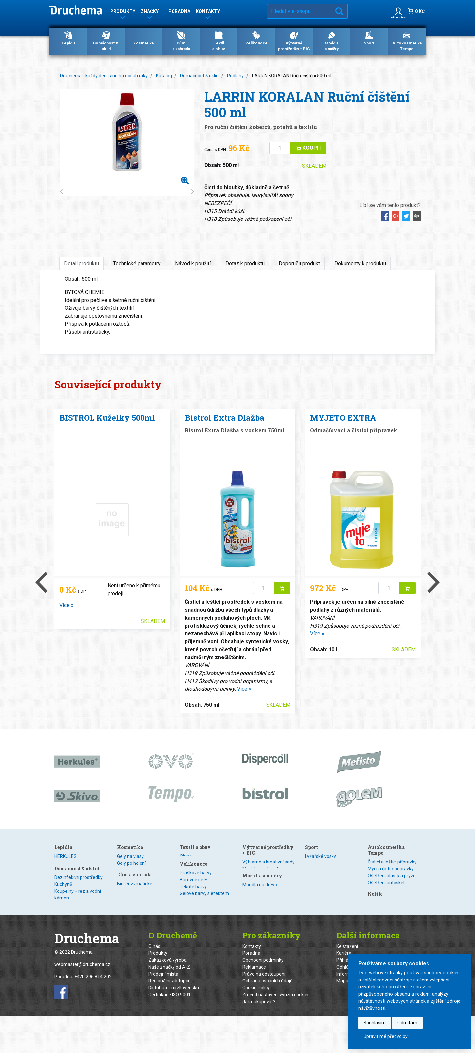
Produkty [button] (122, 12)
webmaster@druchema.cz (82, 1001)
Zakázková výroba (167, 996)
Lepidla (68, 37)
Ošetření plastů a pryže (392, 875)
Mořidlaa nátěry (332, 40)
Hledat (339, 11)
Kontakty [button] (208, 12)
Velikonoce (256, 37)
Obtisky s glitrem (259, 918)
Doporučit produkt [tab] (299, 263)
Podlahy (235, 75)
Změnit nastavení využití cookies (276, 1031)
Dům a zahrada (197, 895)
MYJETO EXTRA (343, 417)
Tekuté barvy (255, 897)
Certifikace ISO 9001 (169, 1031)
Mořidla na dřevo (322, 889)
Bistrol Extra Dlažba (224, 417)
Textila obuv (218, 40)
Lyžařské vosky (320, 916)
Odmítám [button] (407, 1022)
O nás (154, 982)
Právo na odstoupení (263, 1010)
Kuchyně (126, 863)
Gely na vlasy (193, 856)
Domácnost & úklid (106, 40)
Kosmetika (143, 37)
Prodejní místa (163, 1010)
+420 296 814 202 (92, 1013)
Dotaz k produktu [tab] (245, 263)
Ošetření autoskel (386, 882)
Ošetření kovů (131, 904)
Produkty (157, 989)
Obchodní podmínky (263, 996)
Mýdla (186, 884)
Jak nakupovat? (258, 1038)
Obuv (247, 856)
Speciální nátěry (321, 896)
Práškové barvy (258, 883)
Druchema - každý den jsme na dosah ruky (104, 75)
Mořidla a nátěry (325, 880)
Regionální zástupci (168, 1017)
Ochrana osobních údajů (267, 1017)
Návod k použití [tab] (193, 263)
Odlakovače (192, 877)
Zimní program (383, 889)
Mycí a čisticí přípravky (391, 868)
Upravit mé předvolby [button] (386, 1036)
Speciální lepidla (71, 877)
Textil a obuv (257, 847)
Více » (66, 605)
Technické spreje (385, 896)
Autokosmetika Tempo (407, 40)
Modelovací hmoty (324, 868)
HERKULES (65, 856)
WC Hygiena (129, 897)
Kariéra (343, 989)
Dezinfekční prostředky (141, 856)
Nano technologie (135, 890)
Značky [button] (150, 12)
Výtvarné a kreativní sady (331, 861)
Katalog (164, 75)
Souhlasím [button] (375, 1022)
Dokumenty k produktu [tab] (360, 263)
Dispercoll (64, 863)
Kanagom (64, 870)
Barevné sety (256, 890)
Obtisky (250, 911)
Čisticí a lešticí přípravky (392, 861)
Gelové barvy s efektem (267, 904)
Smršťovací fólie (259, 925)
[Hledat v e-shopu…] (299, 11)
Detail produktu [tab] (81, 263)
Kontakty (251, 982)
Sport (369, 37)
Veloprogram (318, 923)
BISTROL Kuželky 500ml (107, 417)
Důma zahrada (181, 40)
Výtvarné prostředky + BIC (294, 40)
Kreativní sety (256, 932)
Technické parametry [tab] (137, 263)
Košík (375, 908)
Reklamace (254, 1003)
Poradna (179, 11)
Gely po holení (194, 863)
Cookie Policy (256, 1024)
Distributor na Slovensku (173, 1024)
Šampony (190, 870)
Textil (248, 863)
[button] (398, 11)
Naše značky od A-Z (169, 1003)
